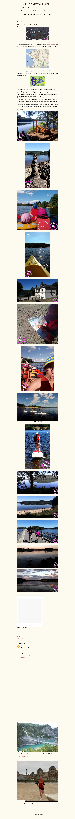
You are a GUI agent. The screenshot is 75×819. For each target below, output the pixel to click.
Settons (48, 44)
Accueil (23, 14)
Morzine (53, 44)
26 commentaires (25, 756)
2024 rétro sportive (26, 803)
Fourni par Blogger (37, 814)
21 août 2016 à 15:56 (29, 653)
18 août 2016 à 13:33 (31, 645)
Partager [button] (19, 636)
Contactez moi (40, 14)
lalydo (22, 653)
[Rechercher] (57, 4)
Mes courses (49, 14)
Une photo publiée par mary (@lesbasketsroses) (28, 625)
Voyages (22, 638)
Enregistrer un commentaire (28, 805)
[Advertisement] (37, 706)
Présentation (31, 14)
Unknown (23, 645)
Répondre (24, 650)
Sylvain (40, 421)
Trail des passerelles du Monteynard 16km (36, 754)
